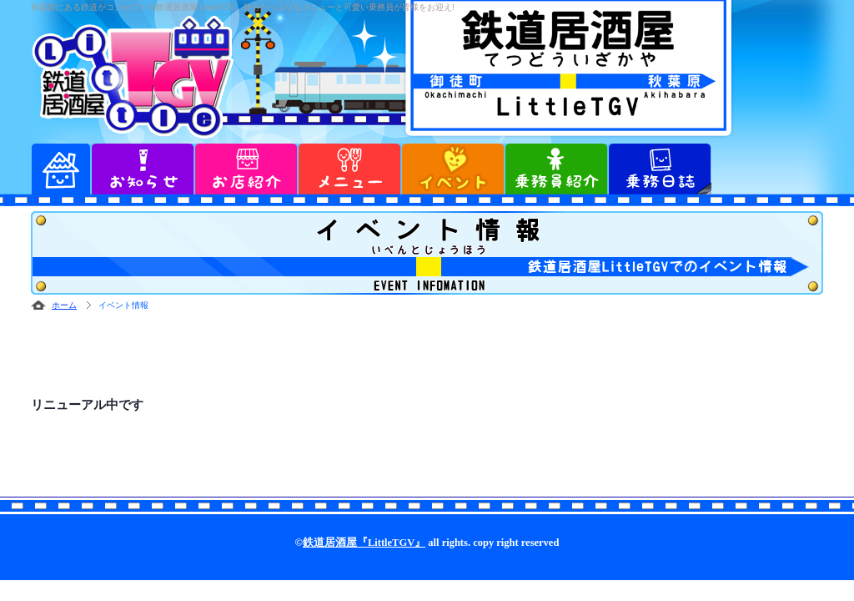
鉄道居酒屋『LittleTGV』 (364, 542)
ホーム (64, 305)
